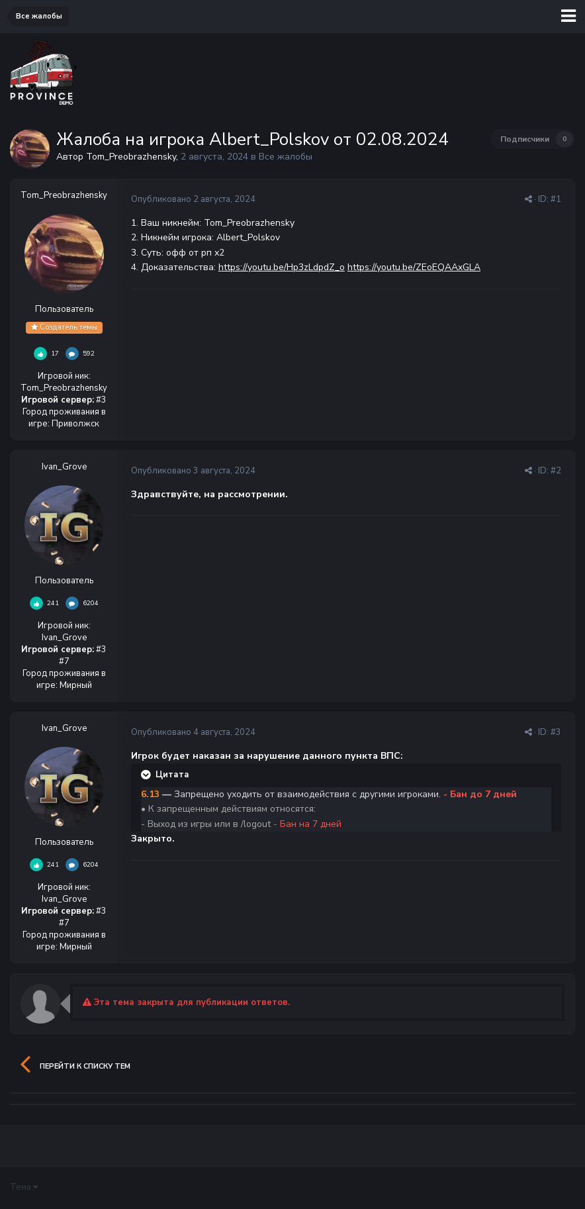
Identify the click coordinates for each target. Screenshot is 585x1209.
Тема (24, 1187)
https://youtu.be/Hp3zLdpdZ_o (281, 267)
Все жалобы (285, 156)
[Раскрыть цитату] (147, 774)
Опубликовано (193, 199)
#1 (556, 199)
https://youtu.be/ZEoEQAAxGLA (413, 267)
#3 (556, 732)
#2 (556, 471)
